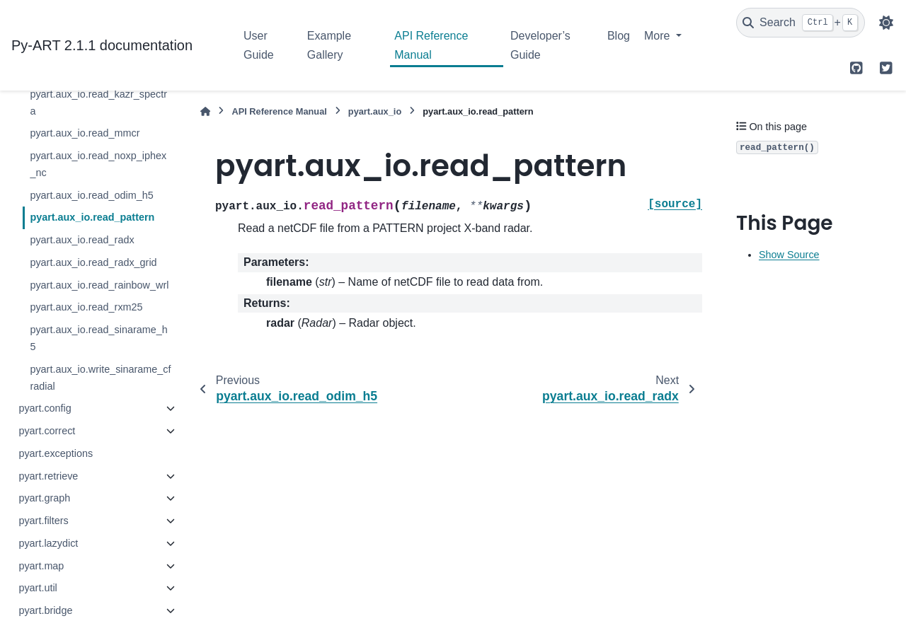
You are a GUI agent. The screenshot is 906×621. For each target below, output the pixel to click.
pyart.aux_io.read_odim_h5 (91, 195)
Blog (618, 36)
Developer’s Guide (540, 45)
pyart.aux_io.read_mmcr (84, 133)
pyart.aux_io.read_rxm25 (86, 307)
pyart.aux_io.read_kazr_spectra (98, 102)
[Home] (205, 111)
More (658, 36)
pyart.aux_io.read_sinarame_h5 (98, 338)
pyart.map (41, 565)
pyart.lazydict (48, 543)
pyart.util (37, 587)
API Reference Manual (431, 45)
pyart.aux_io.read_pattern (92, 217)
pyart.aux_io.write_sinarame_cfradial (100, 378)
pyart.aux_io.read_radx (82, 239)
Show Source (789, 254)
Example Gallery (329, 45)
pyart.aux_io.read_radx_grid (93, 262)
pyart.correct (46, 430)
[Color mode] (886, 23)
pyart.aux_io (374, 111)
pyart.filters (43, 520)
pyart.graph (44, 498)
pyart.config (44, 408)
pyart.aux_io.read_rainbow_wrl (99, 285)
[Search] (800, 22)
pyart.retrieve (48, 476)
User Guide (258, 45)
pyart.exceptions (55, 453)
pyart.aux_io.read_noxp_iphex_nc (98, 164)
